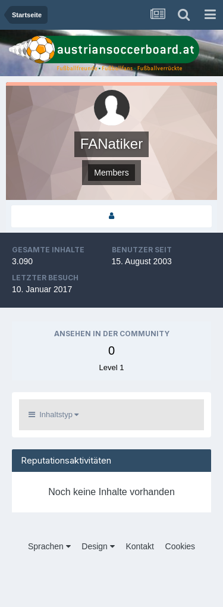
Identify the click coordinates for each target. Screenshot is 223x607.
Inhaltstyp (53, 414)
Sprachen (49, 546)
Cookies (180, 546)
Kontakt (139, 546)
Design (97, 546)
